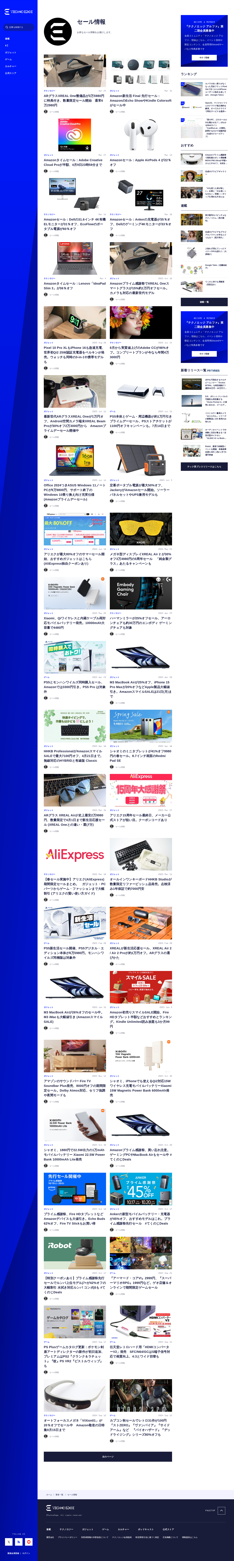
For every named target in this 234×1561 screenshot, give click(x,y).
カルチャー (10, 66)
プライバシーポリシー (67, 1537)
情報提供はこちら (190, 1537)
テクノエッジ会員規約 (122, 1537)
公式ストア (10, 73)
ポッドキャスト (146, 1529)
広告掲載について (170, 1537)
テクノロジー (66, 1529)
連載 (7, 39)
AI (6, 45)
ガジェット (10, 52)
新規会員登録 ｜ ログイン (19, 1553)
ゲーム (8, 59)
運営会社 (50, 1537)
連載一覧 (204, 341)
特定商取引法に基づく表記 (147, 1537)
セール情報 (91, 37)
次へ (108, 1472)
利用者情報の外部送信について (95, 1537)
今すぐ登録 (204, 97)
